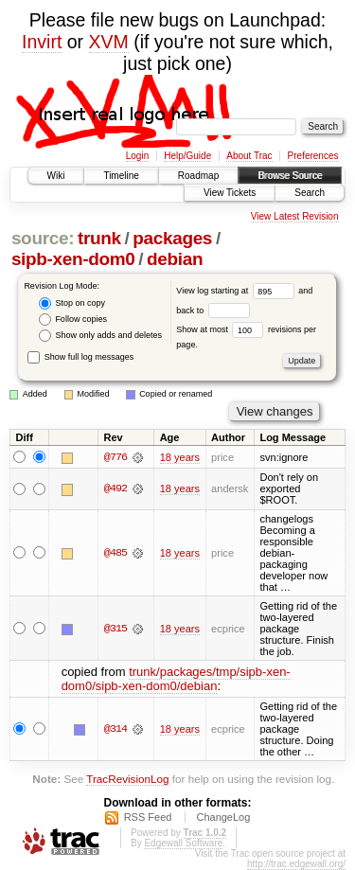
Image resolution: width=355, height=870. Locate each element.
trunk (99, 238)
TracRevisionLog (127, 778)
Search (309, 192)
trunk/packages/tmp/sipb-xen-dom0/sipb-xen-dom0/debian (176, 679)
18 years (180, 457)
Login (137, 156)
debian (175, 259)
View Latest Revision (295, 216)
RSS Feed (148, 817)
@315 (115, 628)
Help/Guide (187, 156)
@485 (115, 552)
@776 (115, 457)
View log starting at (237, 290)
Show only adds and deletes (100, 335)
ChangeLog (223, 817)
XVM (109, 41)
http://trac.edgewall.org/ (296, 864)
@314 (115, 729)
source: (42, 238)
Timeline (120, 175)
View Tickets (230, 192)
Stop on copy (72, 303)
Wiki (56, 175)
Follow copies (73, 319)
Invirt (42, 41)
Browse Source (289, 175)
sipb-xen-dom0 (73, 259)
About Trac (249, 156)
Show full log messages (80, 357)
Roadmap (198, 175)
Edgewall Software (183, 843)
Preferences (313, 156)
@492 (115, 489)
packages (172, 238)
